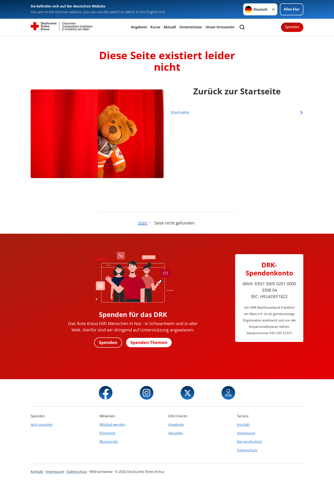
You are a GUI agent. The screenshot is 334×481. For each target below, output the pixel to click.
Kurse (155, 27)
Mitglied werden (112, 424)
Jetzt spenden (42, 424)
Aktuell (170, 27)
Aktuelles (175, 433)
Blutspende (108, 441)
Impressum (246, 433)
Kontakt (243, 424)
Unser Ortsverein (220, 27)
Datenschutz (247, 450)
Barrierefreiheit (249, 441)
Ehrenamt (107, 433)
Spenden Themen (149, 342)
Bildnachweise (101, 471)
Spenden (292, 26)
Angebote (139, 27)
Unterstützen (190, 27)
